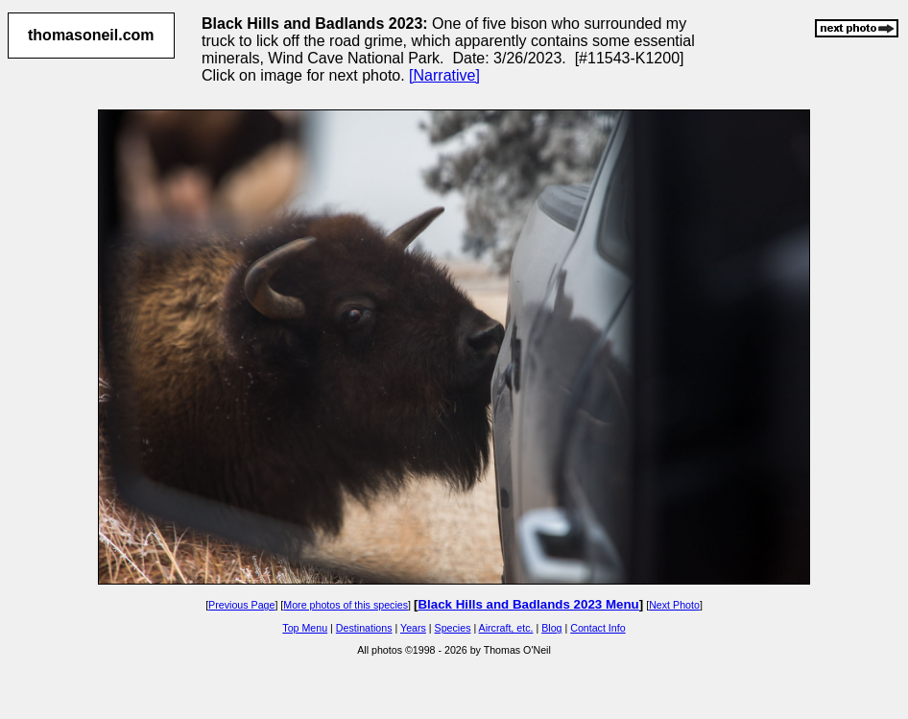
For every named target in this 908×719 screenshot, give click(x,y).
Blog (551, 628)
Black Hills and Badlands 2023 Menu (528, 604)
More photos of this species (345, 605)
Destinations (364, 628)
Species (453, 628)
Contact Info (597, 628)
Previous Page (241, 605)
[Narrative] (444, 75)
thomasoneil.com (91, 35)
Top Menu (304, 628)
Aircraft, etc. (506, 628)
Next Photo (674, 605)
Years (413, 628)
